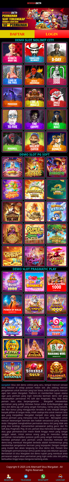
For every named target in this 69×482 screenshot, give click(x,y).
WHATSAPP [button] (43, 477)
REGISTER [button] (8, 477)
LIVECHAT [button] (60, 477)
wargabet (5, 384)
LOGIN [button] (52, 34)
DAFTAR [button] (17, 34)
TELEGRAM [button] (26, 477)
